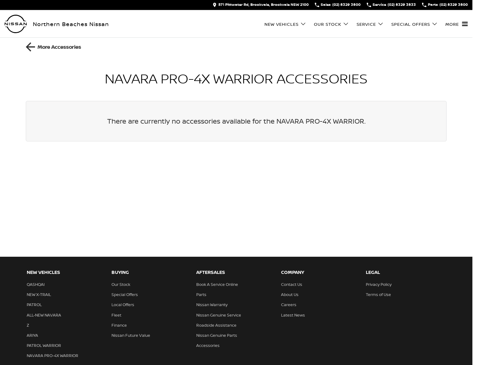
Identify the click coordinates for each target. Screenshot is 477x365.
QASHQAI (36, 284)
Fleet (116, 315)
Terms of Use (378, 294)
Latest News (293, 315)
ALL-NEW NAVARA (44, 315)
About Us (290, 294)
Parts (201, 294)
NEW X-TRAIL (39, 294)
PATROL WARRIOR (44, 345)
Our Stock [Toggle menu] (331, 24)
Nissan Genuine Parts (216, 335)
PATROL (34, 304)
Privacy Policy (379, 284)
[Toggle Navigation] (456, 24)
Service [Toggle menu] (370, 24)
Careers (288, 304)
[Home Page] (16, 24)
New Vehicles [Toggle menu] (285, 24)
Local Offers (122, 304)
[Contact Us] (261, 5)
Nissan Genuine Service (218, 315)
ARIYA (32, 335)
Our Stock (120, 284)
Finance (119, 325)
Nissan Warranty (212, 304)
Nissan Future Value (130, 335)
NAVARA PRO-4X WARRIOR (52, 355)
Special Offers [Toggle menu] (414, 24)
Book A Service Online (217, 284)
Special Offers (124, 294)
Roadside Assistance (216, 325)
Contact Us (291, 284)
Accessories (208, 345)
